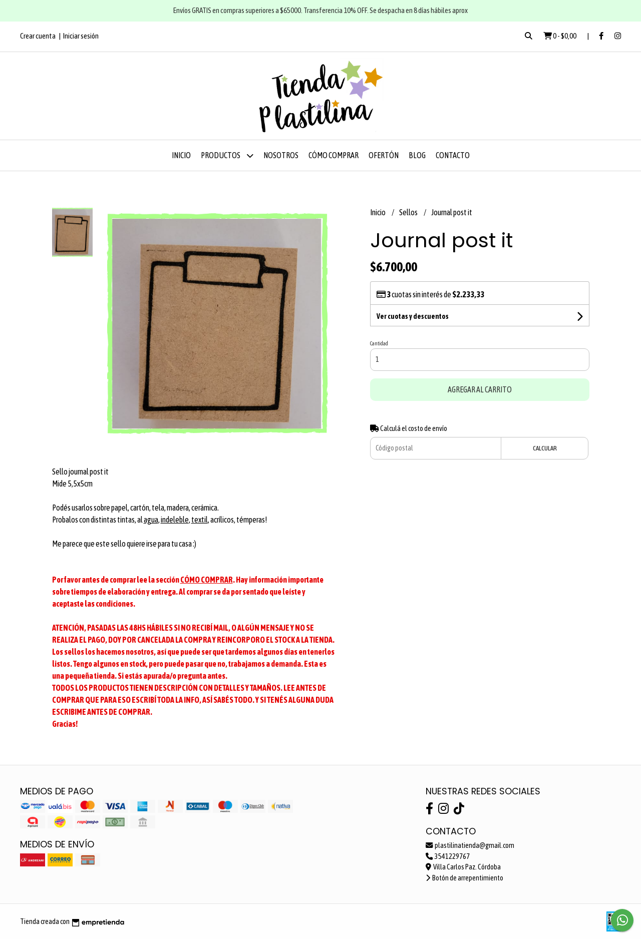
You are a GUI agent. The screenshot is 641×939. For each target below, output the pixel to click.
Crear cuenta (38, 36)
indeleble (175, 519)
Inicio (181, 155)
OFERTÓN (384, 155)
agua (151, 519)
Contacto (453, 155)
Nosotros (280, 155)
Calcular (545, 448)
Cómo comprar (333, 155)
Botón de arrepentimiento (464, 878)
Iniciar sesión (81, 36)
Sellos (409, 212)
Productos (227, 155)
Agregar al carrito (480, 389)
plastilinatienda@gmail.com (470, 845)
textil (199, 519)
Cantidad (379, 343)
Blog (417, 155)
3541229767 (448, 856)
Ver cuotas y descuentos (413, 316)
